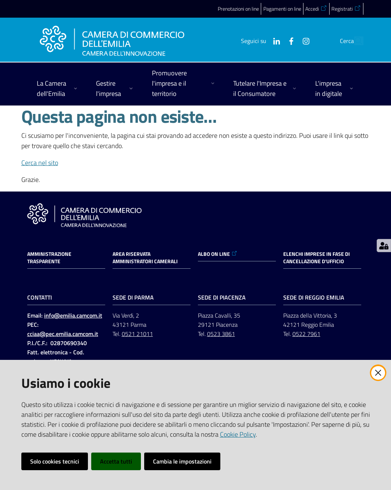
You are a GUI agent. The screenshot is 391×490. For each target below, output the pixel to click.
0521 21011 (137, 333)
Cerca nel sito (39, 163)
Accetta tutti (116, 461)
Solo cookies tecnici (54, 461)
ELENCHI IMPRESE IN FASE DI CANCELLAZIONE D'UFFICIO (316, 257)
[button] (354, 41)
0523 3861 (221, 333)
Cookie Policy (238, 434)
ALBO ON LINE (217, 254)
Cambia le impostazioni (182, 461)
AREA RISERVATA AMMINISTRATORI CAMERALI (145, 257)
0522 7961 (306, 333)
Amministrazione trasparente (49, 257)
